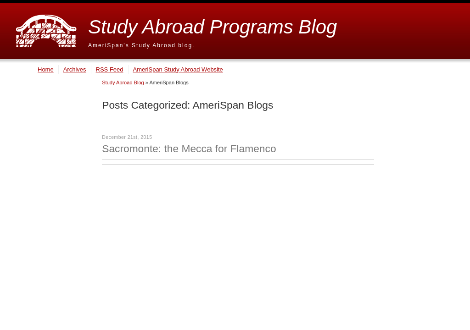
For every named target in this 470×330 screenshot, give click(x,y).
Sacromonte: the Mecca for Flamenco (189, 148)
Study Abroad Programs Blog (212, 27)
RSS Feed (109, 69)
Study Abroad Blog (123, 82)
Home (46, 69)
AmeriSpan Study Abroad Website (178, 69)
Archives (74, 69)
